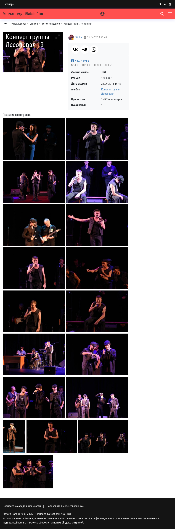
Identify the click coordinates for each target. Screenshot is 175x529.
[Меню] (170, 14)
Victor (78, 37)
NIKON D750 (80, 60)
